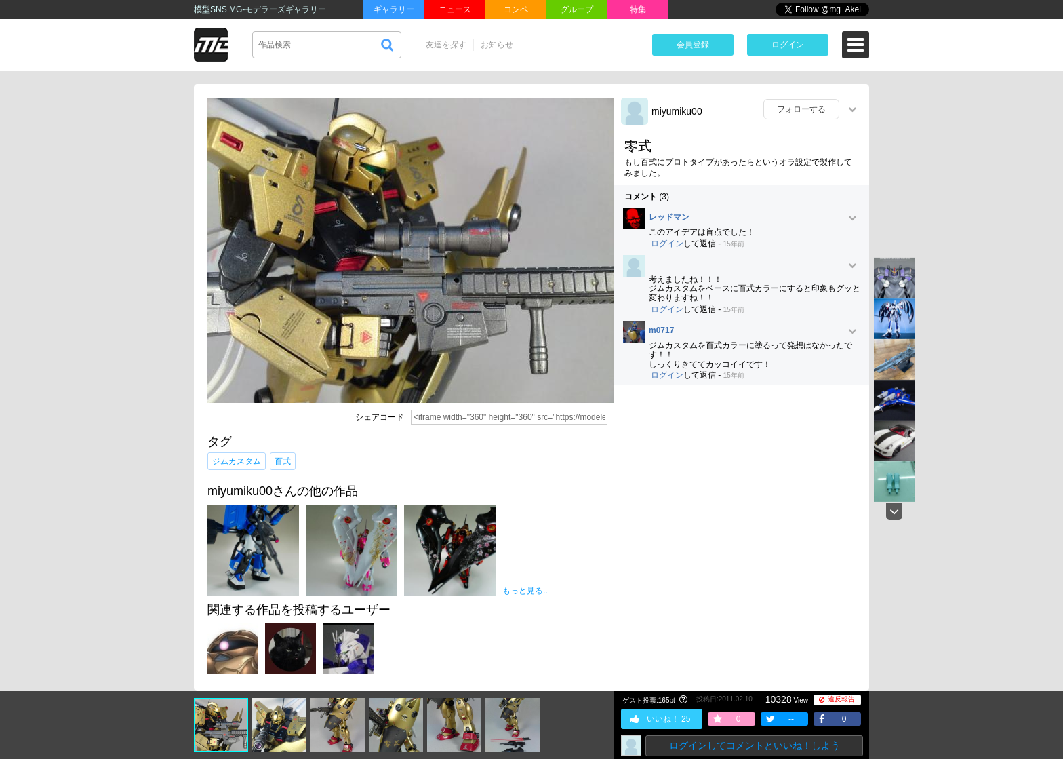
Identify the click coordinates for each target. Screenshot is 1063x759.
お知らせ (497, 45)
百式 (283, 461)
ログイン (787, 45)
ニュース (455, 9)
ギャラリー (394, 9)
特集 (638, 9)
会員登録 (693, 45)
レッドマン (669, 217)
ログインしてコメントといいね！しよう (754, 745)
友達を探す (446, 45)
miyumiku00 (676, 111)
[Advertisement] (741, 493)
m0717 (661, 330)
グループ (577, 9)
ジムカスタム (236, 461)
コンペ (516, 9)
